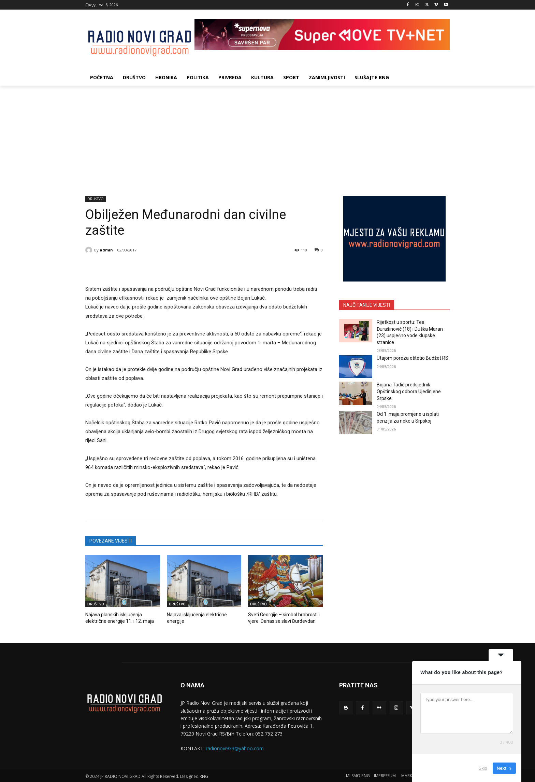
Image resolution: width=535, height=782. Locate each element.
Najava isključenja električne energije (203, 614)
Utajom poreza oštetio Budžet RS (412, 358)
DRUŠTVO (95, 199)
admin (106, 249)
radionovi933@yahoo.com (235, 747)
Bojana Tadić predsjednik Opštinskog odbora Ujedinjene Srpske (409, 391)
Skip (483, 768)
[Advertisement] (267, 137)
